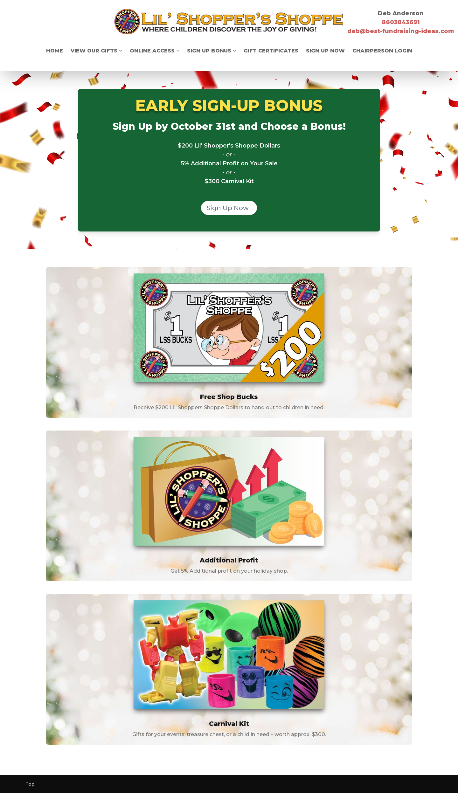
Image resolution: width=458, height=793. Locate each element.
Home (54, 51)
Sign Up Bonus (211, 51)
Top (30, 784)
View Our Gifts (96, 51)
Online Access (154, 51)
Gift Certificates (271, 51)
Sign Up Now (325, 51)
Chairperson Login (382, 51)
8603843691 (401, 22)
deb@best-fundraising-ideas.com (400, 31)
